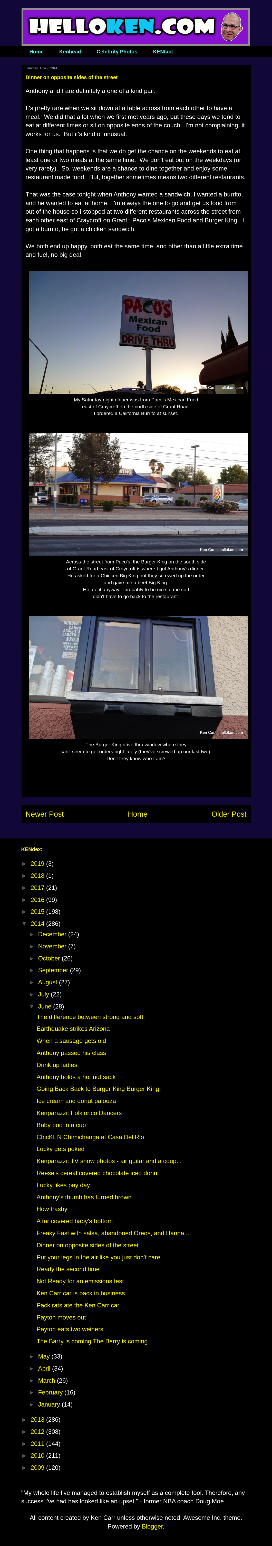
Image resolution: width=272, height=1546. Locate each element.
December (53, 934)
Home (37, 51)
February (51, 1392)
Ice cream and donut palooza (76, 1100)
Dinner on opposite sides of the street (87, 1245)
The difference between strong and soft (89, 1016)
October (50, 958)
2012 (38, 1431)
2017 (38, 887)
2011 (38, 1443)
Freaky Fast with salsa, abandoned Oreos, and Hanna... (112, 1233)
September (54, 970)
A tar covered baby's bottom (74, 1221)
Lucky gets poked (60, 1148)
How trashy (51, 1208)
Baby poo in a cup (61, 1124)
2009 (38, 1467)
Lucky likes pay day (63, 1185)
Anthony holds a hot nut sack (75, 1076)
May (44, 1356)
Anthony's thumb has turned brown (83, 1197)
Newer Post (45, 814)
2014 (38, 923)
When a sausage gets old (71, 1040)
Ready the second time (67, 1269)
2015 (38, 911)
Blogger (152, 1526)
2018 (38, 875)
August (48, 982)
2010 (38, 1455)
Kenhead (70, 51)
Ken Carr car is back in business (80, 1293)
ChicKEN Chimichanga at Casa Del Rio (90, 1137)
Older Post (228, 814)
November (53, 946)
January (50, 1404)
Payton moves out (61, 1317)
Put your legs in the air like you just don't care (98, 1257)
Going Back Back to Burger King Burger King (97, 1088)
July (44, 994)
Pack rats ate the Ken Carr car (77, 1305)
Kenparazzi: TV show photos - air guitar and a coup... (108, 1160)
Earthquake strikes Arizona (73, 1028)
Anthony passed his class (71, 1052)
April (45, 1368)
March (47, 1380)
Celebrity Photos (117, 51)
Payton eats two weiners (69, 1329)
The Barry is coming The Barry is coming (92, 1341)
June (45, 1006)
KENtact (163, 51)
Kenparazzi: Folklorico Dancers (79, 1112)
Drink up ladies (56, 1064)
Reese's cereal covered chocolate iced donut (97, 1173)
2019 (38, 863)
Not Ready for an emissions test (80, 1281)
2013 (38, 1419)
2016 (38, 899)
